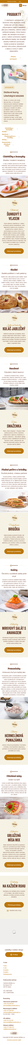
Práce (5, 965)
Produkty (6, 970)
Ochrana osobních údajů (14, 1040)
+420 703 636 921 (8, 1003)
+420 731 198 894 (8, 1010)
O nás (5, 968)
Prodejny (5, 972)
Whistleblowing (7, 974)
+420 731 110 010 (8, 1020)
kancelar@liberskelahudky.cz (11, 1005)
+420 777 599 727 (8, 1027)
